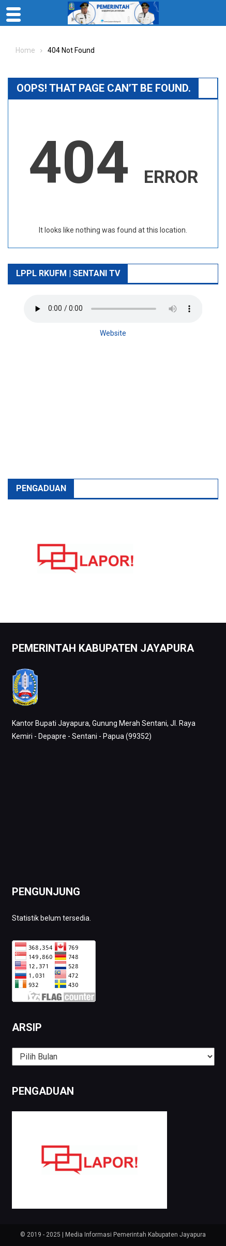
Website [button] (113, 333)
